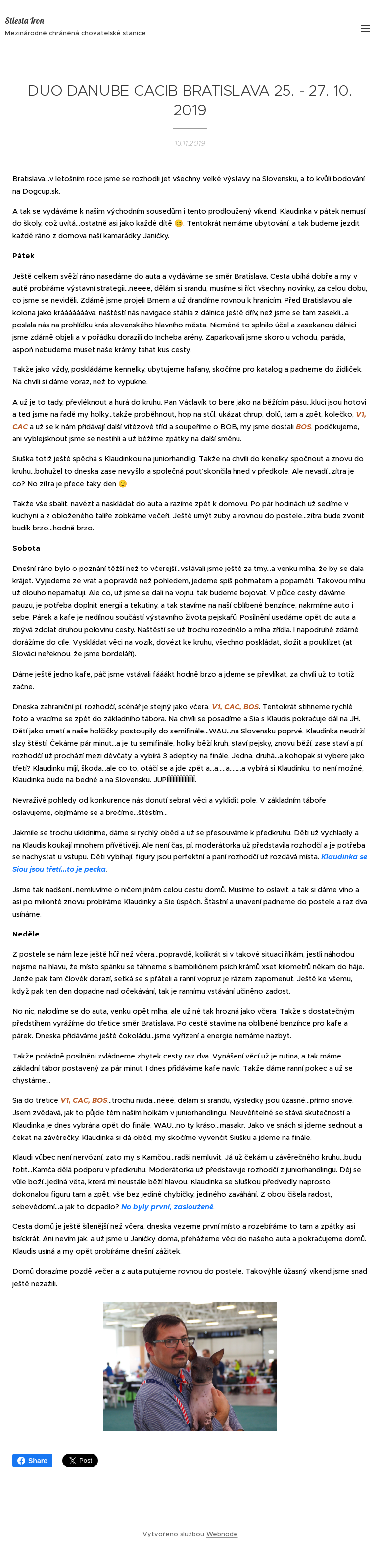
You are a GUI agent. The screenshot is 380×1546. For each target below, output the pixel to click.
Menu (365, 28)
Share (32, 1461)
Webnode (222, 1534)
